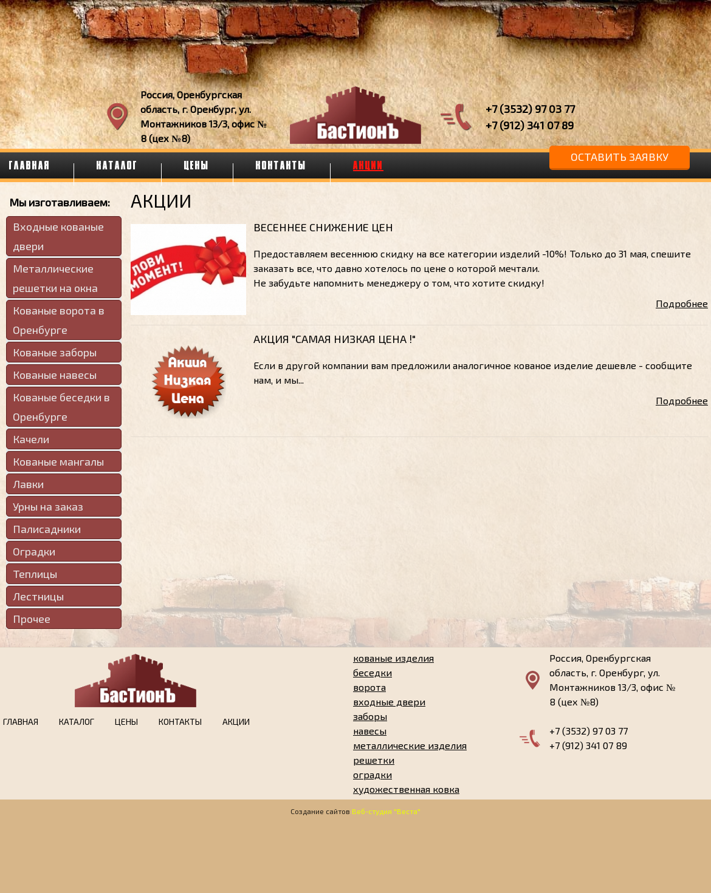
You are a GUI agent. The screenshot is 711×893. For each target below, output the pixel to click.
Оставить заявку (619, 156)
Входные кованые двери (58, 236)
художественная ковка (406, 789)
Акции (368, 165)
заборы (370, 716)
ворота (369, 687)
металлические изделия (410, 745)
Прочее (31, 618)
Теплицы (35, 573)
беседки (372, 672)
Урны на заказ (48, 506)
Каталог (117, 165)
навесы (369, 730)
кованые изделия (393, 658)
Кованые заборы (55, 352)
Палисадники (47, 528)
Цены (197, 165)
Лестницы (38, 596)
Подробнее (682, 303)
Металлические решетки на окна (55, 278)
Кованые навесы (55, 374)
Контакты (281, 165)
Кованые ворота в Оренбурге (59, 320)
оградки (372, 774)
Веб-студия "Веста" (386, 811)
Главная (20, 721)
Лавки (28, 484)
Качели (31, 439)
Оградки (34, 551)
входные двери (389, 701)
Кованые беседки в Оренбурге (61, 406)
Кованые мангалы (58, 461)
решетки (373, 760)
